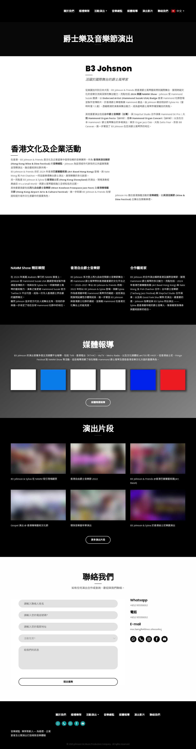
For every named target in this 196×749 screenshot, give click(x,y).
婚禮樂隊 (84, 11)
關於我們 (69, 11)
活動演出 (99, 11)
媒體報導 (132, 11)
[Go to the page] (24, 11)
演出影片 (147, 11)
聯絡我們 (163, 11)
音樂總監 (117, 11)
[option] (176, 11)
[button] (98, 402)
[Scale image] (150, 165)
